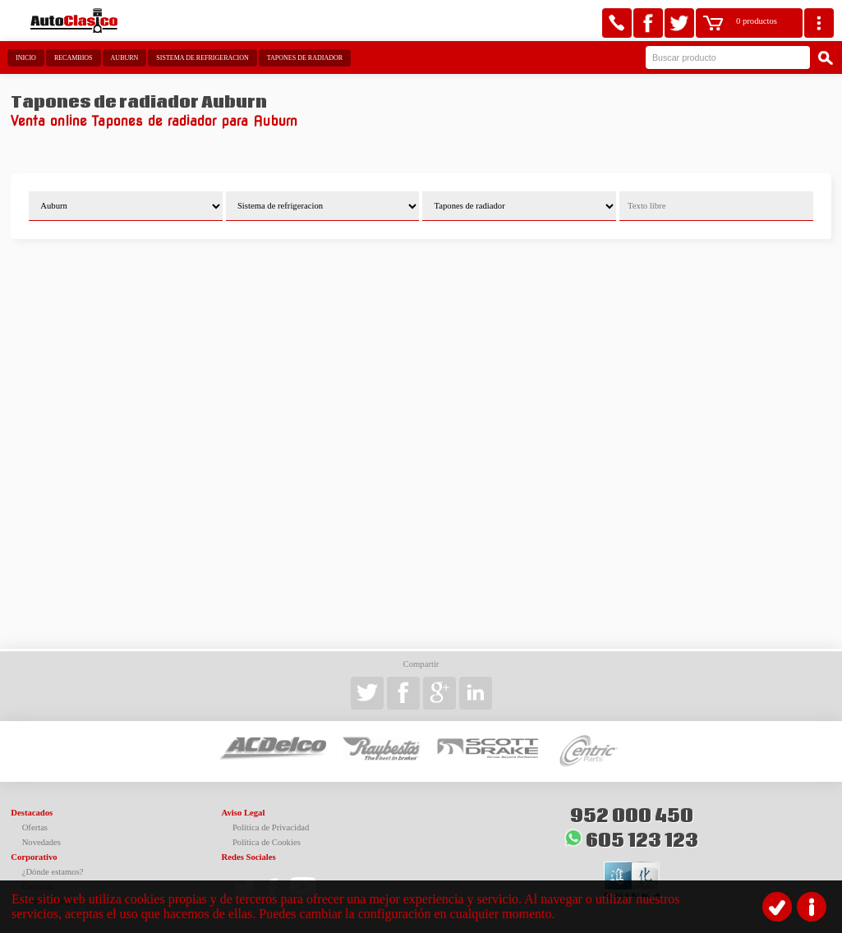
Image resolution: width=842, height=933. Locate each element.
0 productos (756, 20)
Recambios (73, 58)
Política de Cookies (266, 842)
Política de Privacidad (271, 827)
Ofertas (35, 827)
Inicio (26, 58)
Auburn (125, 58)
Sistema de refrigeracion (202, 58)
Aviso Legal (243, 812)
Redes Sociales (249, 857)
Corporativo (34, 857)
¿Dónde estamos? (53, 871)
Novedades (41, 842)
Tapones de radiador (305, 58)
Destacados (32, 812)
